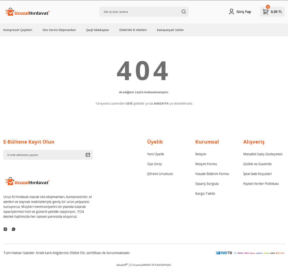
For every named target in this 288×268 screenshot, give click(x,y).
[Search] (144, 12)
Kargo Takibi (205, 193)
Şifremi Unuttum (160, 173)
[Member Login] (240, 12)
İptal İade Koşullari (257, 173)
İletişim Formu (206, 164)
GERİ (129, 103)
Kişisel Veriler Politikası (261, 183)
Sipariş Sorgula (207, 183)
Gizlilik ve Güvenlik (257, 164)
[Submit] (89, 155)
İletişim (200, 154)
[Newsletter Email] (48, 155)
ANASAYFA (161, 103)
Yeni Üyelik (155, 154)
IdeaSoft (121, 265)
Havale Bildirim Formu (212, 173)
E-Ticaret (135, 265)
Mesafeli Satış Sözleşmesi (262, 154)
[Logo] (26, 12)
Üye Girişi (154, 164)
